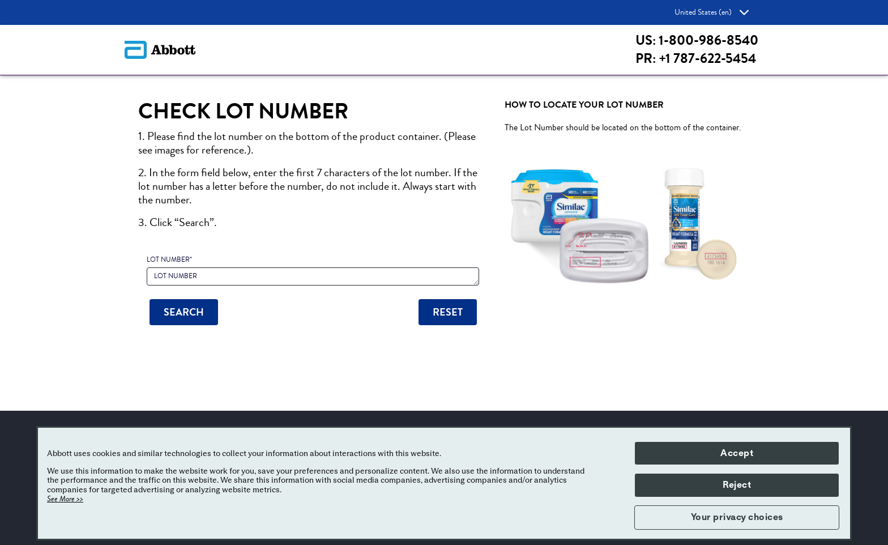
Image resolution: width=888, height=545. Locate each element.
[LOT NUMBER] (313, 276)
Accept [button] (736, 453)
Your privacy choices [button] (737, 517)
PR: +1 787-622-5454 (695, 59)
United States (711, 12)
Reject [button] (737, 484)
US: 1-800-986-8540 (696, 40)
